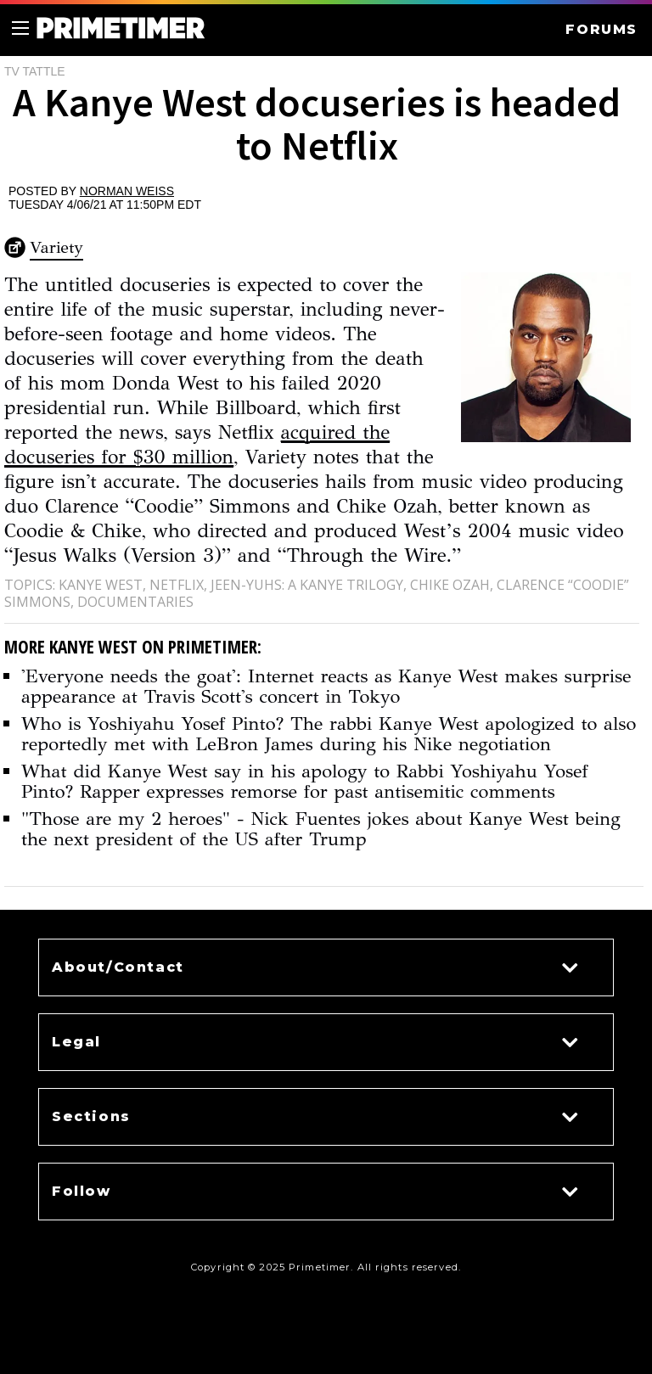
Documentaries (135, 601)
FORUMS (601, 29)
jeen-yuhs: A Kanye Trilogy (307, 584)
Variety (56, 247)
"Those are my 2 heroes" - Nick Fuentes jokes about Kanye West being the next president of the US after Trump (321, 828)
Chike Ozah (450, 584)
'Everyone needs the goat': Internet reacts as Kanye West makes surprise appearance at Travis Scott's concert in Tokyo (326, 686)
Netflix (176, 584)
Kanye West (101, 584)
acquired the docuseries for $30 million (197, 444)
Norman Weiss (127, 191)
